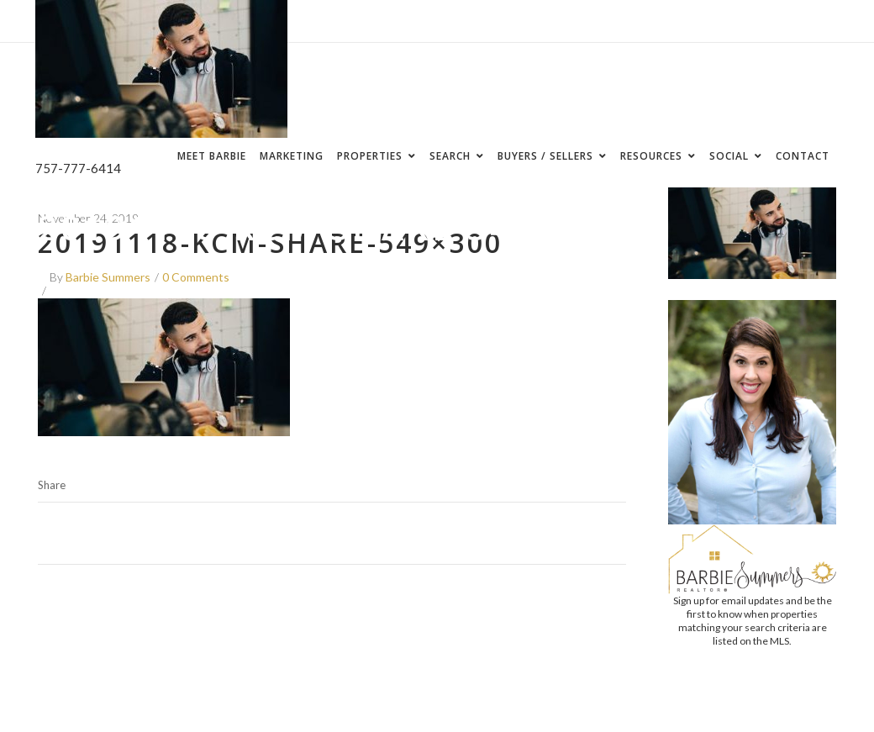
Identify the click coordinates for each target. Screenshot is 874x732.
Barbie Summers (108, 277)
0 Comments (195, 277)
